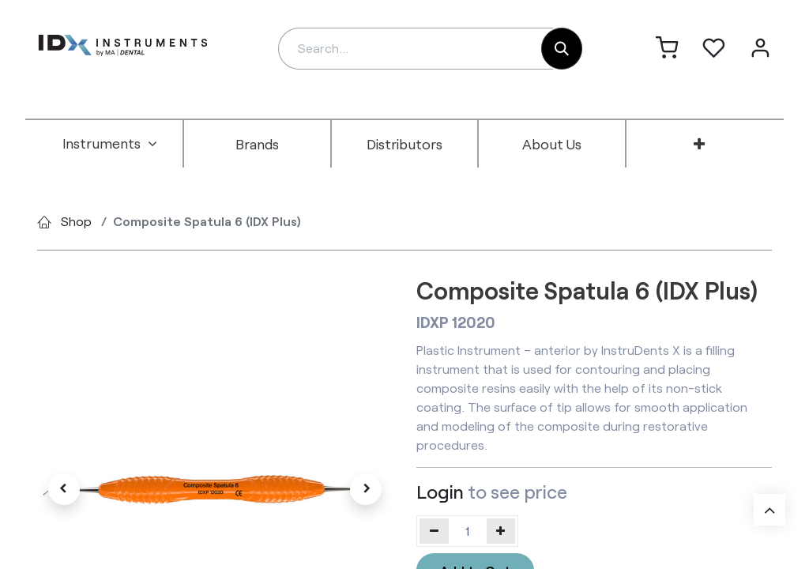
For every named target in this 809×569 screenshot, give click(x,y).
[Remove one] (434, 531)
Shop (76, 220)
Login (440, 491)
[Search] (561, 49)
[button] (64, 489)
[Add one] (501, 531)
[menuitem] (109, 143)
